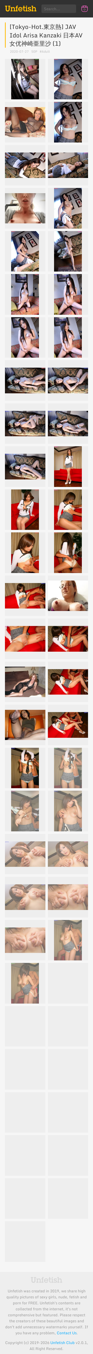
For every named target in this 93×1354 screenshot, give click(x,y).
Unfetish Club (62, 1343)
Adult (46, 51)
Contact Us (67, 1333)
